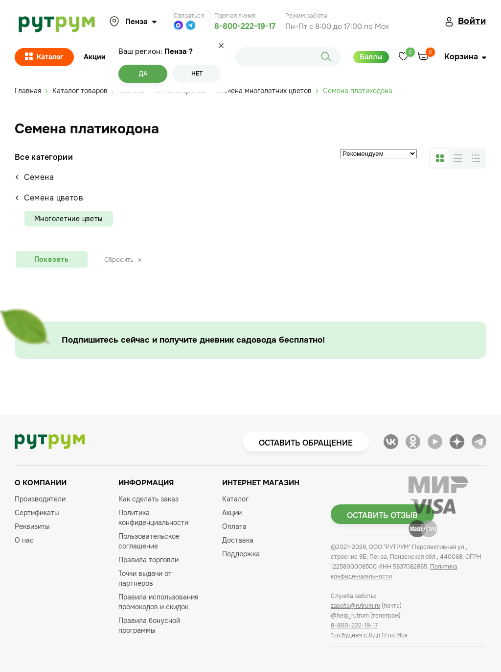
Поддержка (241, 553)
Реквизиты (32, 526)
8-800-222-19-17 (244, 26)
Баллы (371, 57)
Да (143, 73)
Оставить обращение (306, 443)
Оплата (234, 526)
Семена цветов (49, 198)
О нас (24, 540)
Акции (95, 56)
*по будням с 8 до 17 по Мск (369, 635)
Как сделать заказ (148, 499)
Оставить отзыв (382, 515)
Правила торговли (148, 559)
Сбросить (122, 259)
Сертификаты (37, 512)
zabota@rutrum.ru (355, 606)
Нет (197, 73)
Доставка (237, 540)
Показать (51, 259)
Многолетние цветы (68, 218)
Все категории (44, 157)
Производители (40, 499)
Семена (34, 177)
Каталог (44, 57)
